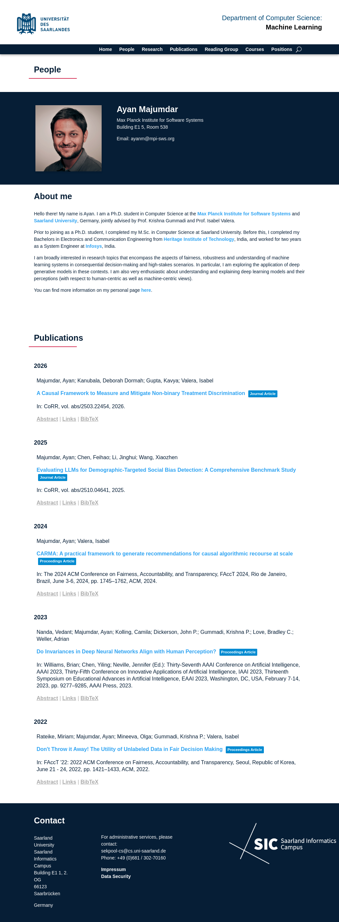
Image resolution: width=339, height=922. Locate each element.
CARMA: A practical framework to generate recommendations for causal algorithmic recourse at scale (164, 553)
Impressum (113, 869)
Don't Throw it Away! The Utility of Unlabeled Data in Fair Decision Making (129, 749)
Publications (183, 49)
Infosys (94, 246)
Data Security (115, 876)
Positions (281, 49)
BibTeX (89, 419)
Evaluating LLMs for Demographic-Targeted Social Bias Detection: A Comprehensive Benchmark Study (166, 470)
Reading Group (221, 49)
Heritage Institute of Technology (199, 239)
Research (152, 49)
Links (69, 419)
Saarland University (55, 220)
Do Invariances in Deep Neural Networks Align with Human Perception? (126, 651)
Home (105, 49)
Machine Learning (294, 27)
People (126, 49)
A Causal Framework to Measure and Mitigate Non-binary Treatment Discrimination (140, 393)
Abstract (47, 419)
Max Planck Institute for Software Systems (244, 213)
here (146, 290)
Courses (255, 49)
